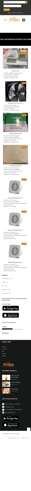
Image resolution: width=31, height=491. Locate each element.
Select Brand (5, 293)
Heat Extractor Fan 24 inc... (15, 103)
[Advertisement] (15, 26)
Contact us (4, 349)
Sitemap (4, 355)
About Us (4, 346)
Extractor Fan (15, 71)
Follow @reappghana (18, 329)
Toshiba (3, 282)
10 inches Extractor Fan (15, 165)
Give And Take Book (15, 382)
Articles (3, 353)
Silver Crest (4, 289)
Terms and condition (13, 437)
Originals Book (14, 389)
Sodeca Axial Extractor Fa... (15, 198)
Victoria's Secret (5, 278)
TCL (3, 285)
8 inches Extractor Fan (15, 133)
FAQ (3, 351)
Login (21, 12)
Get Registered (13, 12)
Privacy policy (25, 437)
